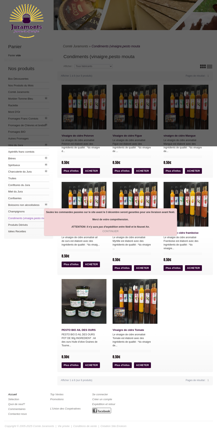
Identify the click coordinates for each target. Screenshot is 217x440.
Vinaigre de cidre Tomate (128, 329)
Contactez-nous (17, 413)
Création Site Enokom (113, 426)
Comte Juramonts (43, 426)
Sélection (13, 399)
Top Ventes (56, 394)
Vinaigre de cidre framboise (181, 232)
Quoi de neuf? (16, 404)
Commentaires (16, 409)
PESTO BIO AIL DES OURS (79, 329)
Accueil (12, 394)
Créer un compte (102, 399)
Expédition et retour (103, 404)
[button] (71, 171)
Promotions (57, 399)
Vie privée (64, 426)
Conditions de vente (85, 426)
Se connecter (100, 394)
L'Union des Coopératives (65, 408)
